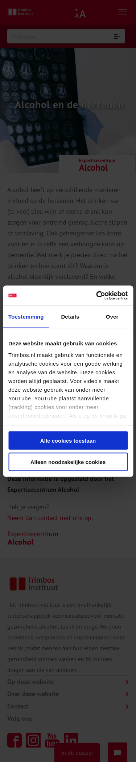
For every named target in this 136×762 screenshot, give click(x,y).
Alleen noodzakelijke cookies (68, 462)
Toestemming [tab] (26, 317)
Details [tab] (70, 317)
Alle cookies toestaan (68, 441)
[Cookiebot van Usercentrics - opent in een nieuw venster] (97, 295)
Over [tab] (112, 317)
